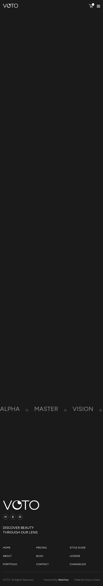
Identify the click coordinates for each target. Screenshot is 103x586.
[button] (91, 6)
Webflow (63, 579)
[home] (10, 7)
